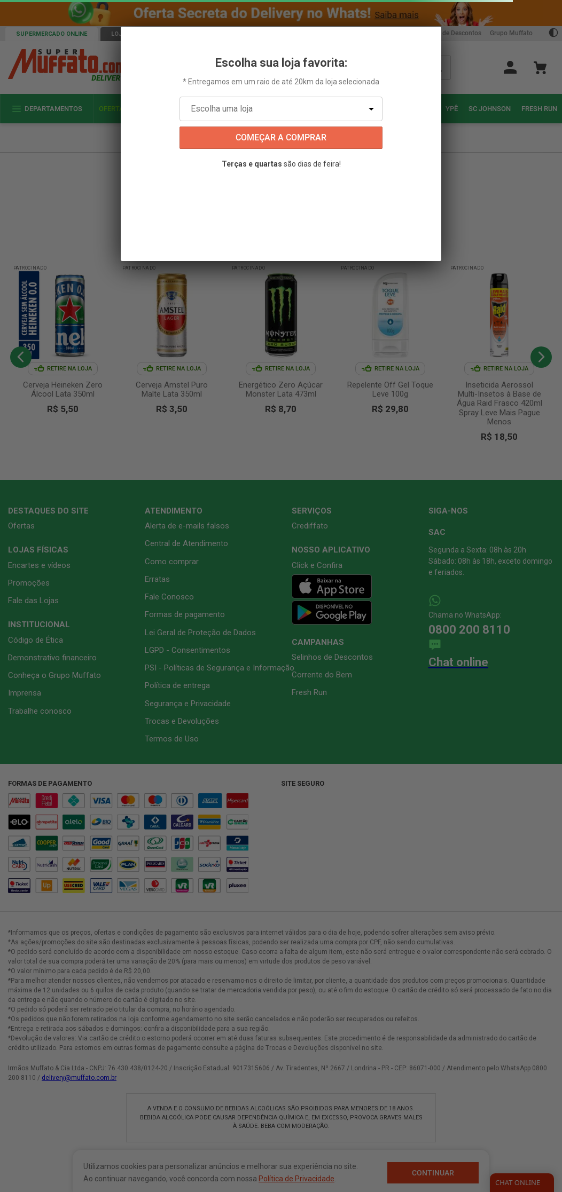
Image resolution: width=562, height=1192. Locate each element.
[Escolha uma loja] (281, 109)
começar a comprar (281, 137)
